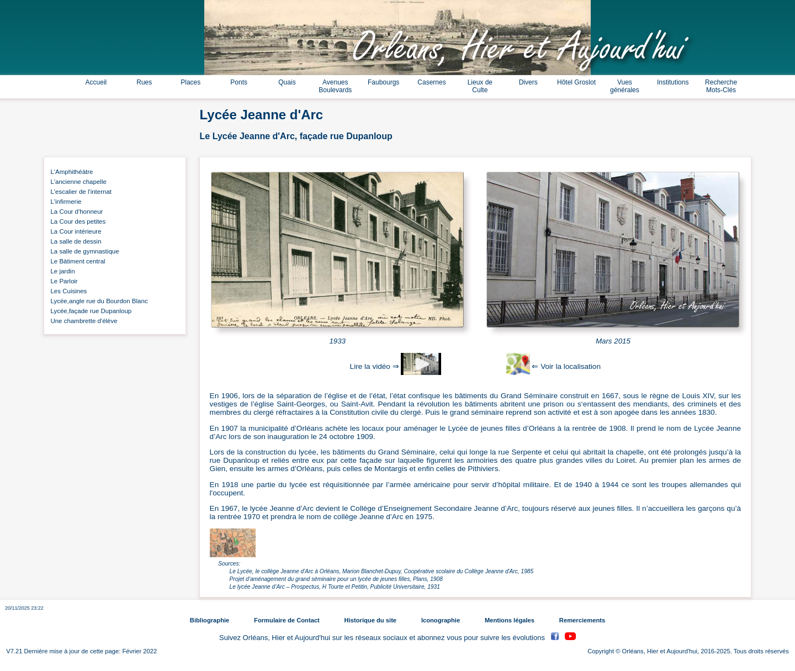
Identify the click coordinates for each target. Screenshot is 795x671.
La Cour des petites (76, 221)
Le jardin (61, 271)
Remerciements (582, 620)
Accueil (96, 82)
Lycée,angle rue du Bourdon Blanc (97, 301)
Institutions (672, 82)
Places (190, 82)
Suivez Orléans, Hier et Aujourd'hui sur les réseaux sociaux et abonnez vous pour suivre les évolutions (383, 637)
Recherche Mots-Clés (721, 86)
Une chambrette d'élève (82, 321)
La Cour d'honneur (75, 211)
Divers (528, 82)
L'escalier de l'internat (79, 191)
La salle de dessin (74, 241)
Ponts (238, 82)
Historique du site (370, 620)
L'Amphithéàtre (70, 171)
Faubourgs (383, 82)
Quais (286, 82)
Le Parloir (62, 281)
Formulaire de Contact (287, 620)
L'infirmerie (64, 201)
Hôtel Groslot (576, 82)
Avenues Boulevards (335, 86)
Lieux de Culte (480, 86)
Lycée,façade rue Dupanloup (89, 311)
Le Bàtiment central (76, 261)
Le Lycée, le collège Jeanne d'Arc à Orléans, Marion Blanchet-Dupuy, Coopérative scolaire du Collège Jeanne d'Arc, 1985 (382, 571)
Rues (144, 82)
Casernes (431, 82)
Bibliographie (209, 620)
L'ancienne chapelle (77, 181)
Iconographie (440, 620)
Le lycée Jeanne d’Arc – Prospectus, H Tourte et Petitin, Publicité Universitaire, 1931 (335, 587)
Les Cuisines (67, 291)
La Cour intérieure (74, 231)
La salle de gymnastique (83, 251)
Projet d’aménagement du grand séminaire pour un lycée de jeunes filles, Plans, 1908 (336, 579)
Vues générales (624, 86)
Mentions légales (509, 620)
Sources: (229, 564)
